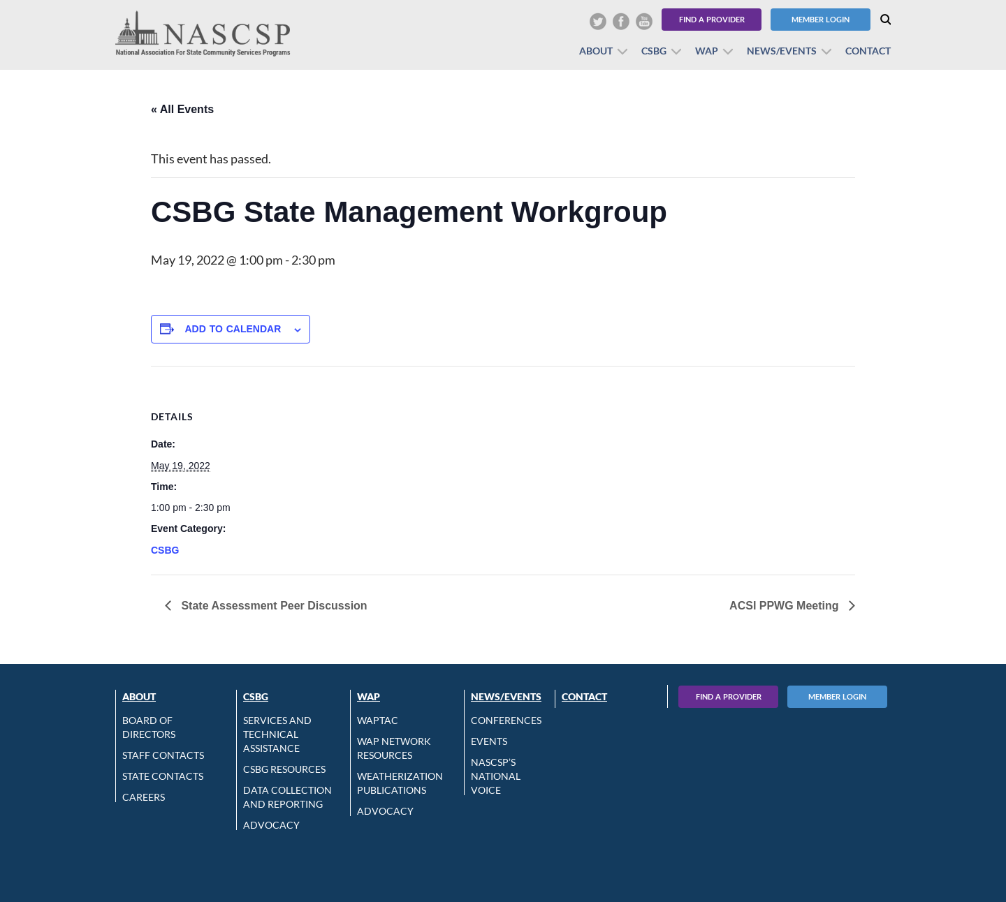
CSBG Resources (284, 769)
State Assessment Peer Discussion (272, 606)
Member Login (821, 19)
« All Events (182, 109)
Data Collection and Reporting (287, 797)
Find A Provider (728, 696)
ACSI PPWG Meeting (785, 606)
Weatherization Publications (400, 783)
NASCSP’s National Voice (495, 776)
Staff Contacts (163, 755)
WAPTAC (377, 720)
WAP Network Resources (394, 748)
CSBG (653, 51)
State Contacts (162, 776)
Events (489, 741)
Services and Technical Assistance (277, 734)
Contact (868, 51)
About (596, 51)
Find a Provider (712, 19)
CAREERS (143, 797)
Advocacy (271, 825)
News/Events (782, 51)
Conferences (506, 720)
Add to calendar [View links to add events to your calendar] (232, 328)
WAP (706, 51)
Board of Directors (148, 727)
